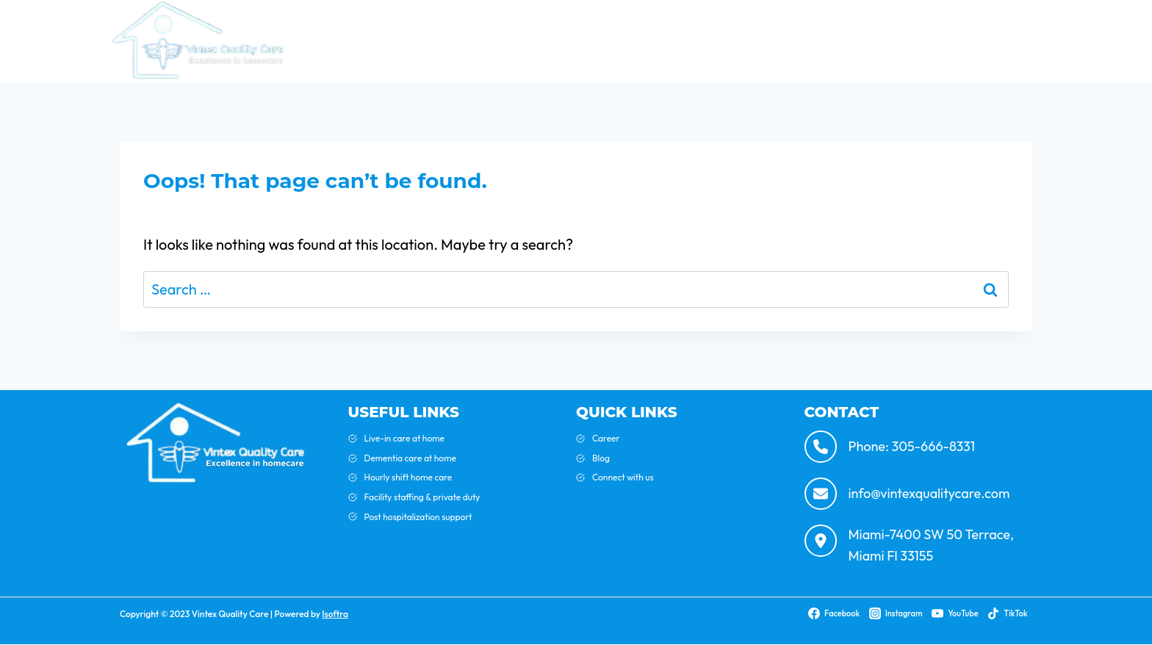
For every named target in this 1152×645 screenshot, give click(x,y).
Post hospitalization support (418, 516)
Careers (1015, 41)
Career (606, 438)
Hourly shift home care (408, 477)
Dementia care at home (410, 458)
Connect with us (623, 477)
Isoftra (335, 613)
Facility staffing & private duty (422, 496)
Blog (709, 41)
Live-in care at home (404, 438)
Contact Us (942, 41)
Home (579, 41)
